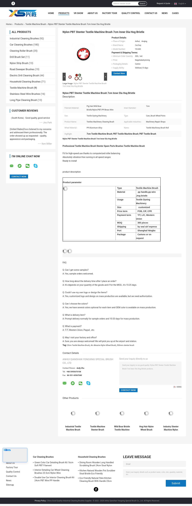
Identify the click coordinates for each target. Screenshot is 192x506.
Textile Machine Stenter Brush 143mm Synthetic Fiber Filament (97, 428)
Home (51, 13)
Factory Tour (109, 13)
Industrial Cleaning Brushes (24, 38)
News (165, 13)
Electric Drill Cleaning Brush (24, 75)
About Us (93, 13)
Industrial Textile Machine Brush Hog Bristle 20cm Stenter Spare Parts (73, 428)
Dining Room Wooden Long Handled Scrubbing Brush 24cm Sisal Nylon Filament (97, 464)
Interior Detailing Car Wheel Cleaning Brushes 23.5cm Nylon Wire (51, 471)
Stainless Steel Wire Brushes (25, 94)
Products (63, 13)
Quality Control (131, 13)
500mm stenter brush (125, 345)
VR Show (78, 13)
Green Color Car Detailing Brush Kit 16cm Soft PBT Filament (53, 464)
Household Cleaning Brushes (25, 81)
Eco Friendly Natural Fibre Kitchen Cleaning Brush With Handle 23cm (96, 479)
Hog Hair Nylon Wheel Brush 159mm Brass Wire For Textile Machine (147, 428)
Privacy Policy (40, 501)
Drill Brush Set (17, 57)
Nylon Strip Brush (19, 63)
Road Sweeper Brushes (22, 69)
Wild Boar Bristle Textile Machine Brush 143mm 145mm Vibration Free (122, 428)
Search (142, 4)
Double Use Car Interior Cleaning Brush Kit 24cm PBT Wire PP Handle (54, 479)
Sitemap (10, 485)
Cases (175, 13)
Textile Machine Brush (35, 24)
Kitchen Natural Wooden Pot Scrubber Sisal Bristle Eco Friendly (97, 472)
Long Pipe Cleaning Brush (23, 100)
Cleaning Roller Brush (21, 50)
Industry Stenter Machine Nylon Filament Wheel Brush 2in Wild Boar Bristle (171, 428)
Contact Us (151, 13)
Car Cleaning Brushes (21, 44)
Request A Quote (163, 3)
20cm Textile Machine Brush (78, 345)
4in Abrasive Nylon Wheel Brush (103, 345)
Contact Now (119, 73)
